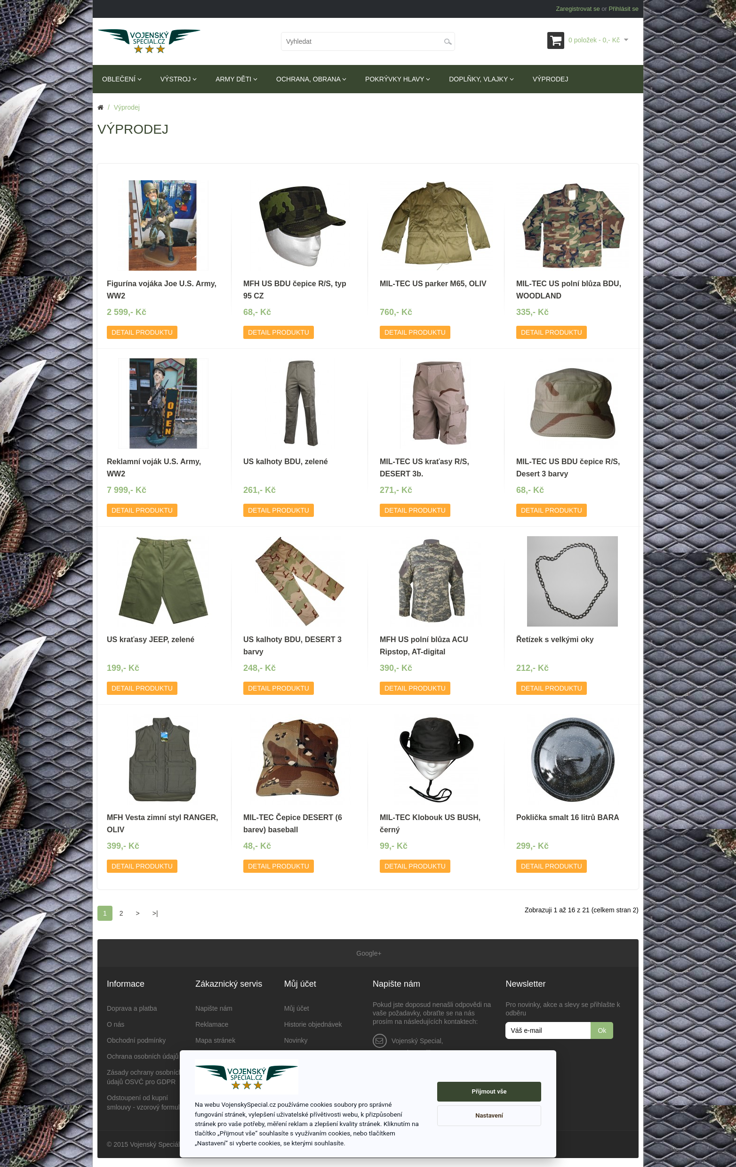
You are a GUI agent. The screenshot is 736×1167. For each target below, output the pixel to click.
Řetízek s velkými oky (555, 640)
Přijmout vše (489, 1091)
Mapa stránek (215, 1040)
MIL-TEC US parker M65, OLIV (433, 284)
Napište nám (213, 1008)
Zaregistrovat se (578, 8)
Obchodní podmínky (136, 1040)
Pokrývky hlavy (397, 79)
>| (155, 913)
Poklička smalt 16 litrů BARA (567, 817)
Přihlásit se (623, 8)
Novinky (296, 1040)
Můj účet (296, 1008)
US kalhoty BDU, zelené (285, 462)
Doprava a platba (132, 1008)
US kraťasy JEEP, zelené (150, 640)
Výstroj (178, 79)
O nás (115, 1024)
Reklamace (211, 1024)
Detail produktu (142, 332)
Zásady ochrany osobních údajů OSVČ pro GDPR (144, 1076)
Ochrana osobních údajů (143, 1056)
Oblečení (122, 79)
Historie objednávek (313, 1024)
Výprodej (550, 79)
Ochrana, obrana (311, 79)
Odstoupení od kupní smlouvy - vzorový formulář (146, 1102)
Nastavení (489, 1115)
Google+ (367, 953)
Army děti (236, 79)
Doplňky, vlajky (481, 79)
